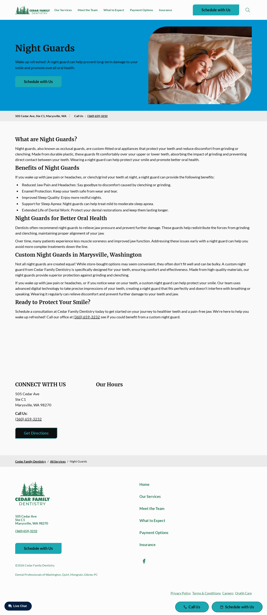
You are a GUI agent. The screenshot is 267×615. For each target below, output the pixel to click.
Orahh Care (243, 593)
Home (144, 484)
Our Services (63, 10)
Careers (228, 593)
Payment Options (141, 10)
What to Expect (113, 10)
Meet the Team (88, 10)
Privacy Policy (181, 593)
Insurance (165, 10)
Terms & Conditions (206, 593)
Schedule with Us (216, 10)
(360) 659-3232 (97, 116)
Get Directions (36, 433)
